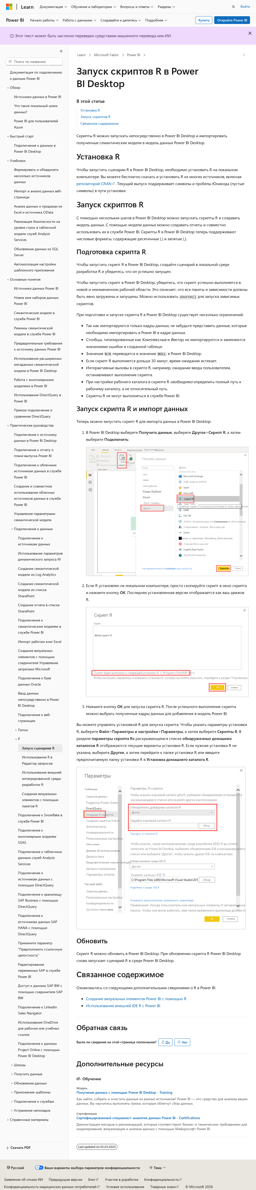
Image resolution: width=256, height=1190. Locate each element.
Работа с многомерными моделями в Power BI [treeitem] (34, 382)
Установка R (90, 110)
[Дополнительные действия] (244, 55)
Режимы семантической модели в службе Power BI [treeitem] (35, 331)
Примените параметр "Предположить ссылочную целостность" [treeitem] (40, 949)
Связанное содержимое (99, 123)
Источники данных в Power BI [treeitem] (37, 96)
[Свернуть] (61, 51)
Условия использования (125, 1186)
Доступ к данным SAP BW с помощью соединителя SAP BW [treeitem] (40, 991)
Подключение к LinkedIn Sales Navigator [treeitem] (37, 1010)
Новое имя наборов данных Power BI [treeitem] (36, 300)
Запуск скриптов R (95, 116)
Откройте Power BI (232, 20)
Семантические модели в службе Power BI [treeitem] (34, 315)
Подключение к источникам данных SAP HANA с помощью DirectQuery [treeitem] (37, 924)
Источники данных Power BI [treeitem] (36, 288)
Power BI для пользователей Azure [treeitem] (36, 124)
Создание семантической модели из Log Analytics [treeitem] (38, 571)
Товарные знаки (163, 1186)
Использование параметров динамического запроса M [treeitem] (40, 556)
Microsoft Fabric (106, 54)
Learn (81, 54)
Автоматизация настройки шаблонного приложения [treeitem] (35, 267)
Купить (204, 20)
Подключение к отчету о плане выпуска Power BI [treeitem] (34, 452)
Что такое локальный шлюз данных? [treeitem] (36, 108)
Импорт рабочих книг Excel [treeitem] (39, 641)
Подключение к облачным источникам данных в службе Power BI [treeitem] (37, 471)
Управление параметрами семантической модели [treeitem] (34, 516)
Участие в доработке (121, 1179)
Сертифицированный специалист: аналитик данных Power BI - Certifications (138, 1118)
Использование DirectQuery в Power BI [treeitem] (37, 397)
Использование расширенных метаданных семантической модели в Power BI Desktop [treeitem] (38, 364)
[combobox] (34, 62)
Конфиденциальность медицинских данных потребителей (50, 1186)
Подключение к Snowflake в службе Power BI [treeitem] (40, 818)
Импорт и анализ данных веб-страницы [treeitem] (38, 194)
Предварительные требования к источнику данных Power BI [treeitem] (38, 346)
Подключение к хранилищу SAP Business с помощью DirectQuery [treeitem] (40, 900)
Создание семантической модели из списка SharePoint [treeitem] (38, 589)
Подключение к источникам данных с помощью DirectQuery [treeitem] (36, 878)
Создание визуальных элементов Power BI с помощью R (136, 998)
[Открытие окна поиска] (233, 6)
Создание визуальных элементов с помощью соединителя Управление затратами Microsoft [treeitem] (38, 659)
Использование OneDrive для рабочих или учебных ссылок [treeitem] (38, 1028)
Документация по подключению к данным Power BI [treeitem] (36, 75)
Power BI (133, 54)
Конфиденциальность (161, 1179)
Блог (91, 1179)
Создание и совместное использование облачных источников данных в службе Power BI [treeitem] (37, 495)
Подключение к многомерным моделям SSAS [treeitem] (37, 836)
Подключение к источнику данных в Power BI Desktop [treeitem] (35, 437)
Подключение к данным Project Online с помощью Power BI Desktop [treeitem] (39, 1049)
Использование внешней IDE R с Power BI (123, 1005)
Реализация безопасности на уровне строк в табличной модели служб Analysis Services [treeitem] (37, 230)
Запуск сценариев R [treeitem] (38, 748)
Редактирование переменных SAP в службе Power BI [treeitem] (39, 970)
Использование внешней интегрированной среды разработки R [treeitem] (42, 778)
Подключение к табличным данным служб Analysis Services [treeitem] (40, 857)
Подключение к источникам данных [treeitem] (34, 541)
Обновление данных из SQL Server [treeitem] (36, 251)
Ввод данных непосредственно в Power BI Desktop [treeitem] (38, 699)
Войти (245, 6)
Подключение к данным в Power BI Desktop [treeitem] (35, 148)
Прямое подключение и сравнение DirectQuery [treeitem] (33, 413)
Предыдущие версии (65, 1179)
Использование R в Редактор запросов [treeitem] (37, 760)
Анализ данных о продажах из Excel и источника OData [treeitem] (38, 209)
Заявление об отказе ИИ (23, 1179)
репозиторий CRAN (94, 183)
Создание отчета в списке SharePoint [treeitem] (39, 607)
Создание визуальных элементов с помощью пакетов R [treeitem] (40, 799)
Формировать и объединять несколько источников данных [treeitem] (36, 175)
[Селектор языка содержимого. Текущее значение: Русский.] (15, 1168)
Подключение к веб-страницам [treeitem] (34, 717)
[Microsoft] (9, 6)
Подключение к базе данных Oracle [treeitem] (34, 681)
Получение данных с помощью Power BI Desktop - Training (124, 1092)
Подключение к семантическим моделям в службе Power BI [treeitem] (39, 626)
